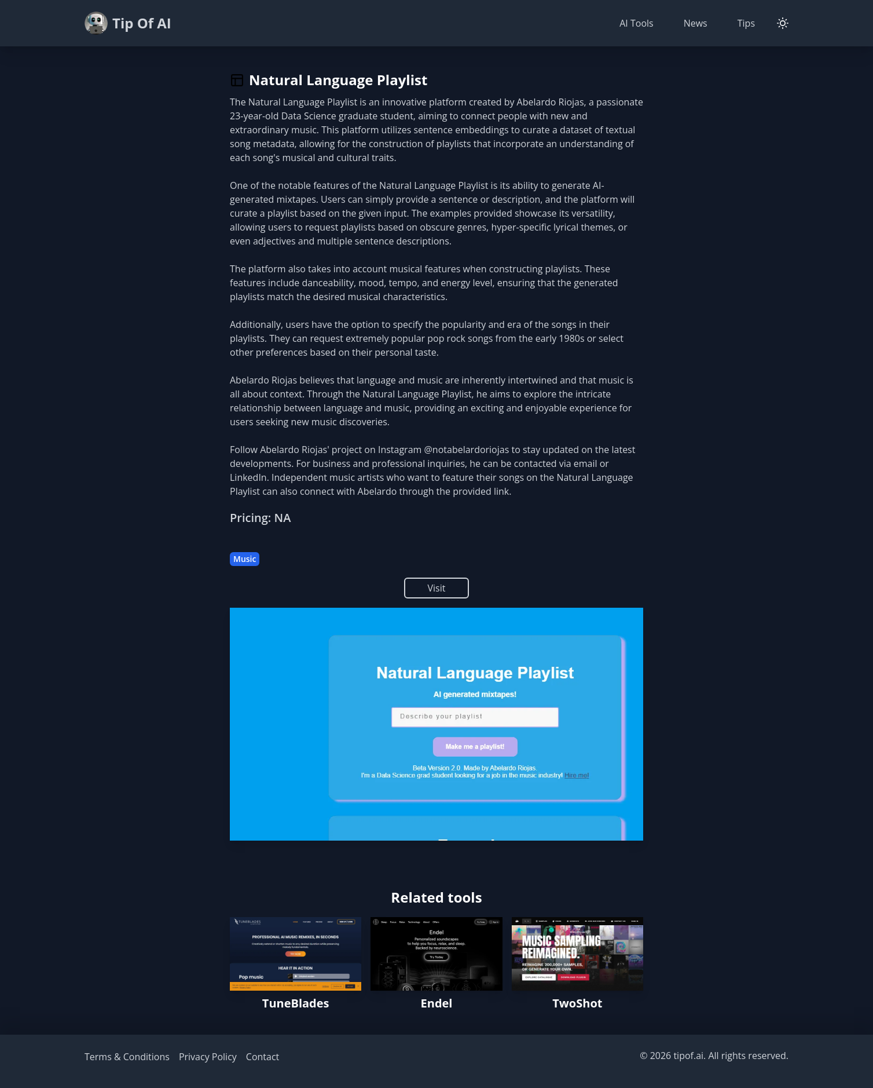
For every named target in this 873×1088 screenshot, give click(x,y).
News (695, 23)
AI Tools (636, 23)
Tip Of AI (128, 23)
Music (244, 558)
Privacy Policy (208, 1056)
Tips (746, 23)
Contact (262, 1056)
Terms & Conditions (127, 1056)
